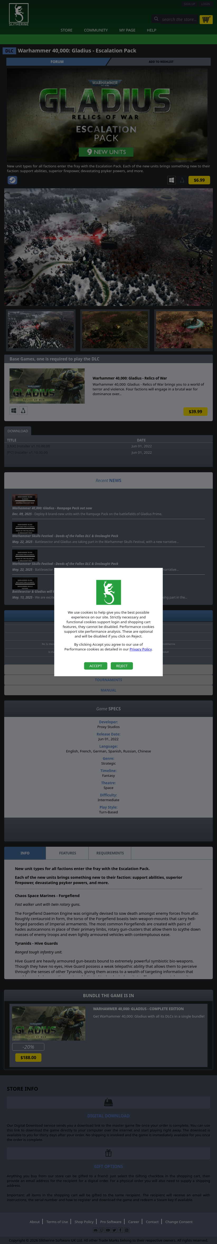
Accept (95, 665)
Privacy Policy (141, 649)
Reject (122, 665)
